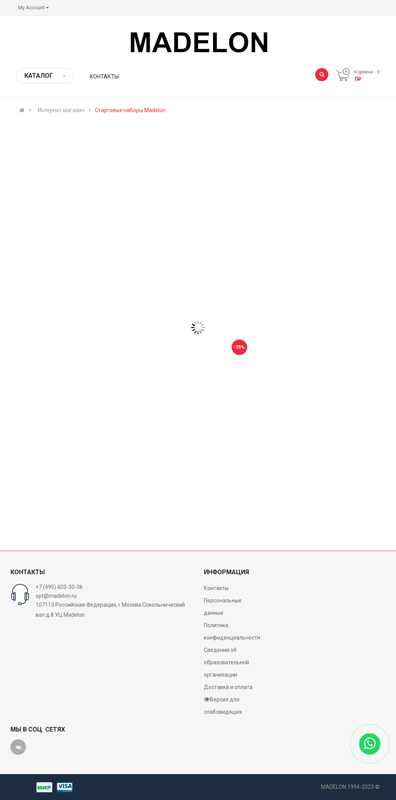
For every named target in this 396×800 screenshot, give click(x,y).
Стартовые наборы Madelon (130, 110)
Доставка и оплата (228, 687)
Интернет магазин (61, 110)
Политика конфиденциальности (232, 631)
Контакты (216, 588)
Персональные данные (223, 606)
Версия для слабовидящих (223, 705)
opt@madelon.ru (56, 596)
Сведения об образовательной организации (226, 662)
